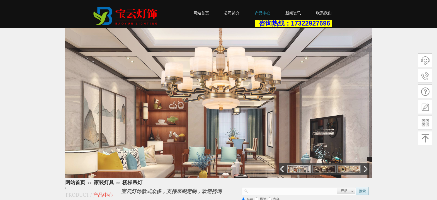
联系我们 (324, 13)
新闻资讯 (293, 13)
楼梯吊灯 (132, 182)
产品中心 (262, 13)
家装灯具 (104, 182)
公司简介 (232, 13)
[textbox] (292, 190)
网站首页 (75, 182)
